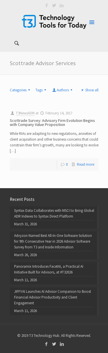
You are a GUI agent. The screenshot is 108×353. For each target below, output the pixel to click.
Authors (63, 90)
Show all (89, 90)
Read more (85, 164)
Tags (41, 90)
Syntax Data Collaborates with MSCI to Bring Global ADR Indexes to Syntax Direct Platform (54, 213)
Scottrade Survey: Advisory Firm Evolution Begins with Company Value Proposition (52, 122)
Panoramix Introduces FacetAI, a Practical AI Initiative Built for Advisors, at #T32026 (48, 269)
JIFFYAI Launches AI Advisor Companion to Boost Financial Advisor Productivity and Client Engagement (52, 297)
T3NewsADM (25, 113)
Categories (21, 90)
